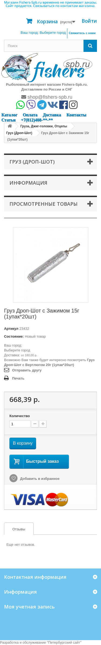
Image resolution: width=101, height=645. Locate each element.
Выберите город (17, 350)
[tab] (19, 529)
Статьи (8, 120)
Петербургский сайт (64, 642)
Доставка (52, 114)
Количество (19, 416)
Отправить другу (26, 370)
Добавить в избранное (39, 479)
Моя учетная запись (29, 606)
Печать (18, 378)
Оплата (30, 114)
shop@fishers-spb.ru (46, 97)
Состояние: (14, 336)
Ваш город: (43, 33)
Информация (28, 182)
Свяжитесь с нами (82, 33)
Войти (89, 21)
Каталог (9, 114)
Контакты (76, 114)
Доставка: (12, 355)
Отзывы (14, 529)
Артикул (11, 329)
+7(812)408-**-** (37, 120)
